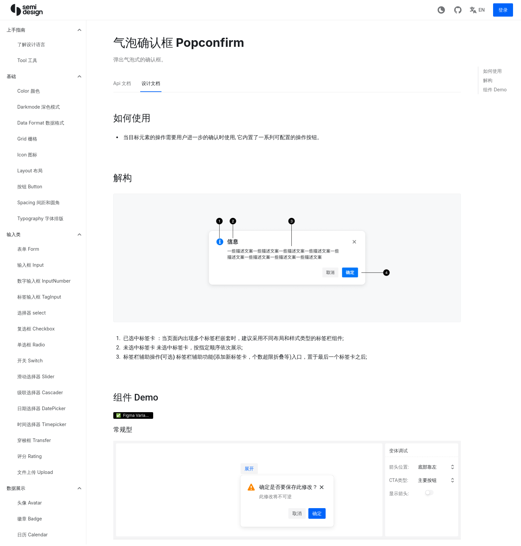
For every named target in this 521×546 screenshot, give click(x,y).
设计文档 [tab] (151, 83)
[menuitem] (44, 30)
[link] (497, 71)
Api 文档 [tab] (122, 83)
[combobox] (438, 467)
